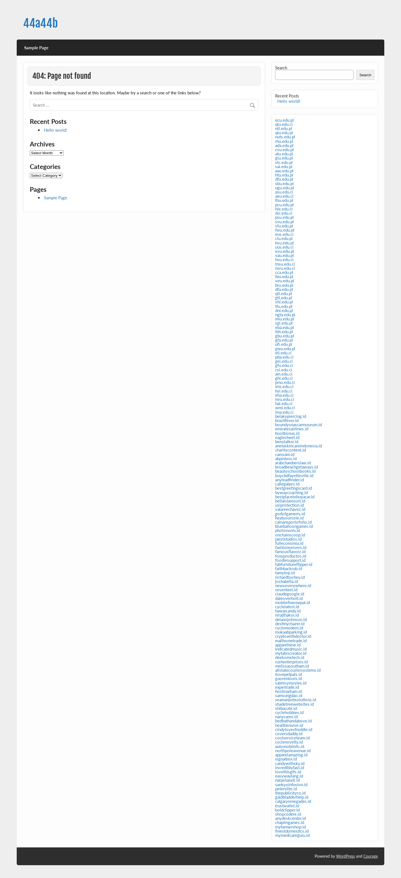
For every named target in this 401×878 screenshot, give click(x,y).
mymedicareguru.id (292, 835)
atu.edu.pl (284, 153)
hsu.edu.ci (284, 259)
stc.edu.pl (284, 162)
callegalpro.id (287, 483)
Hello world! (55, 130)
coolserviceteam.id (292, 737)
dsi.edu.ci (283, 212)
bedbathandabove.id (293, 720)
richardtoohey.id (290, 577)
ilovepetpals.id (288, 674)
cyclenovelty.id (289, 741)
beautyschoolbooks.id (295, 471)
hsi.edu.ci (283, 390)
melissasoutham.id (292, 665)
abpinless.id (286, 458)
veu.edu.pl (284, 280)
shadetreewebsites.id (294, 704)
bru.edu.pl (284, 285)
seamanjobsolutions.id (295, 699)
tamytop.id (285, 572)
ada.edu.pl (284, 145)
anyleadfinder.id (289, 479)
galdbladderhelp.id (291, 796)
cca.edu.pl (284, 272)
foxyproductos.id (290, 555)
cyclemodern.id (289, 627)
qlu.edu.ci (284, 124)
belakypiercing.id (290, 416)
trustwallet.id (287, 805)
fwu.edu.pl (284, 229)
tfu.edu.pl (283, 306)
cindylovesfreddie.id (293, 729)
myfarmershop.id (290, 826)
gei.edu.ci (284, 361)
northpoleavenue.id (292, 750)
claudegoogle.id (289, 593)
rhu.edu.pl (284, 141)
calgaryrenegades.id (293, 801)
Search (281, 67)
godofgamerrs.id (290, 513)
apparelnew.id (287, 644)
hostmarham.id (288, 691)
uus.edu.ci (284, 246)
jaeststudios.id (288, 538)
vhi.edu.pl (284, 301)
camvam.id (284, 454)
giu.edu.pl (284, 157)
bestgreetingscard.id (293, 487)
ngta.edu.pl (285, 314)
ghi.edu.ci (284, 378)
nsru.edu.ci (285, 268)
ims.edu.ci (284, 386)
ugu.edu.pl (284, 187)
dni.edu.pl (284, 310)
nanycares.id (286, 716)
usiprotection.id (289, 504)
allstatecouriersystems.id (298, 670)
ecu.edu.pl (284, 119)
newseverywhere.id (293, 585)
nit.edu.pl (283, 128)
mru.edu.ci (284, 399)
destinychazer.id (289, 623)
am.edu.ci (283, 373)
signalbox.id (286, 758)
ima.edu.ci (284, 412)
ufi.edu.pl (283, 344)
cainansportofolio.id (293, 521)
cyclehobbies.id (289, 712)
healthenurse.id (289, 725)
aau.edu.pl (284, 170)
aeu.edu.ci (284, 195)
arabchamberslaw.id (293, 462)
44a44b (40, 23)
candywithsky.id (289, 763)
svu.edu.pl (284, 221)
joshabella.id (286, 581)
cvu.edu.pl (284, 149)
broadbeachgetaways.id (296, 466)
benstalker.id (286, 441)
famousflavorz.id (290, 551)
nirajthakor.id (287, 614)
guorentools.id (288, 678)
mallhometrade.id (291, 640)
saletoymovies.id (290, 682)
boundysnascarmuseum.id (298, 424)
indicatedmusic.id (291, 648)
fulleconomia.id (289, 543)
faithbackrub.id (288, 568)
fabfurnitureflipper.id (293, 564)
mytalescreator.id (290, 653)
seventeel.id (286, 589)
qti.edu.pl (283, 293)
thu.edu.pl (284, 200)
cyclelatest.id (287, 606)
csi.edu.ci (283, 369)
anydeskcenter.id (290, 818)
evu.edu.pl (284, 251)
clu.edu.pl (284, 238)
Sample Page (36, 47)
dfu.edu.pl (284, 179)
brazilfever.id (287, 420)
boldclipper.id (287, 809)
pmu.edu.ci (285, 382)
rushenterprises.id (291, 661)
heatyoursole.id (289, 517)
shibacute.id (286, 708)
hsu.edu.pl (284, 242)
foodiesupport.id (290, 560)
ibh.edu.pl (284, 331)
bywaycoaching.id (291, 492)
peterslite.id (286, 788)
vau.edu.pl (284, 255)
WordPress (345, 856)
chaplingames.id (289, 822)
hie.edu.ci (284, 208)
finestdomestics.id (292, 830)
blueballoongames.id (294, 526)
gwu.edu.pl (285, 348)
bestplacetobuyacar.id (294, 496)
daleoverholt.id (289, 598)
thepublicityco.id (290, 792)
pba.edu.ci (284, 356)
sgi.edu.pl (284, 322)
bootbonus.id (287, 433)
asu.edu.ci (284, 191)
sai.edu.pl (283, 166)
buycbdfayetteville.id (294, 475)
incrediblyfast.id (289, 767)
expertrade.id (287, 687)
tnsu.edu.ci (285, 263)
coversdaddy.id (288, 733)
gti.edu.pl (283, 297)
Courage (370, 856)
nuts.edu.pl (285, 136)
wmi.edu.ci (285, 407)
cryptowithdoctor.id (293, 636)
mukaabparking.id (291, 631)
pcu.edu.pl (284, 204)
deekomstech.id (289, 657)
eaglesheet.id (287, 437)
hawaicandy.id (287, 610)
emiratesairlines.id (291, 428)
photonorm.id (287, 530)
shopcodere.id (288, 813)
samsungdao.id (288, 695)
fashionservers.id (290, 547)
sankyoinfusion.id (291, 784)
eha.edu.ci (284, 395)
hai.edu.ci (283, 403)
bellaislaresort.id (290, 500)
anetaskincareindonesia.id (298, 445)
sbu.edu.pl (284, 183)
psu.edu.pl (284, 217)
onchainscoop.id (290, 534)
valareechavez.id (290, 509)
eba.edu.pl (284, 327)
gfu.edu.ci (284, 365)
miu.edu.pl (284, 318)
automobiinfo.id (289, 746)
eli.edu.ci (283, 352)
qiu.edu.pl (284, 132)
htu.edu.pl (284, 174)
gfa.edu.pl (284, 339)
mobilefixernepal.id (292, 602)
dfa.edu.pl (284, 289)
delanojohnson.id (291, 619)
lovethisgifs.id (288, 771)
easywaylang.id (289, 775)
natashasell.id (287, 780)
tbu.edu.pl (284, 276)
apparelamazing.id (291, 754)
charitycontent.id (290, 449)
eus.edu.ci (284, 234)
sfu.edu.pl (284, 225)
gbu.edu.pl (284, 335)
